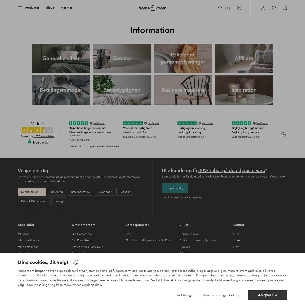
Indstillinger (185, 295)
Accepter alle (267, 295)
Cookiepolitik (91, 285)
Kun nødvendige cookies (221, 295)
